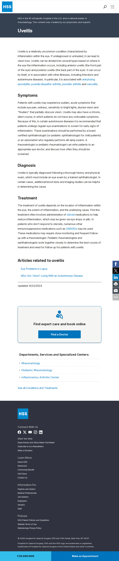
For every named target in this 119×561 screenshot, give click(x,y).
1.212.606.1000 (25, 556)
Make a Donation (25, 450)
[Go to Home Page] (23, 413)
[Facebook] (19, 431)
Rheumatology (31, 363)
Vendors (21, 505)
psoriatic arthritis (71, 84)
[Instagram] (35, 431)
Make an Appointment (85, 556)
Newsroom (22, 466)
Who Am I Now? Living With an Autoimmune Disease (52, 275)
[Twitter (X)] (24, 431)
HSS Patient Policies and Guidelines (33, 520)
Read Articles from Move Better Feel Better (36, 442)
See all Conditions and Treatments (38, 388)
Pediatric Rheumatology (37, 370)
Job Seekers (23, 497)
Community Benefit (26, 470)
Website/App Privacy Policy (29, 528)
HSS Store (22, 474)
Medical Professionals (27, 493)
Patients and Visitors (26, 489)
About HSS (22, 462)
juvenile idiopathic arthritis (46, 84)
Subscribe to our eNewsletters (31, 446)
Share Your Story (25, 439)
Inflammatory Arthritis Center (40, 377)
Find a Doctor (59, 334)
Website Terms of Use (27, 524)
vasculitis (92, 84)
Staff (20, 509)
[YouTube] (30, 431)
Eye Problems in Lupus (34, 268)
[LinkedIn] (40, 431)
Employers (22, 501)
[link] (116, 264)
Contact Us (22, 478)
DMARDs (71, 228)
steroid (71, 214)
